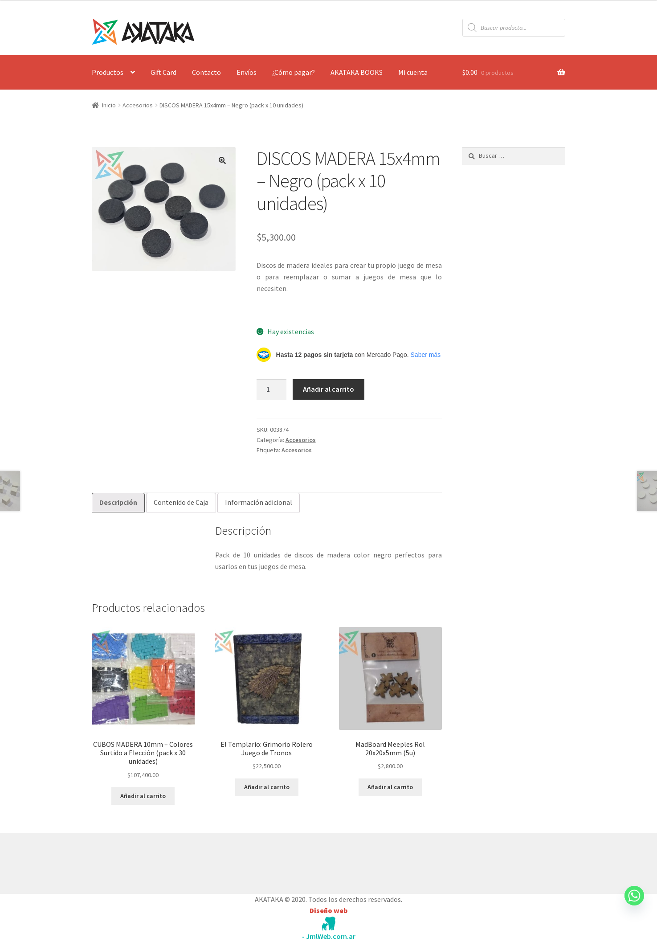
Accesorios (137, 105)
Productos (107, 72)
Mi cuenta (413, 72)
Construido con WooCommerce (139, 860)
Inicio (109, 105)
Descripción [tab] (118, 502)
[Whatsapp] (634, 904)
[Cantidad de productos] (272, 389)
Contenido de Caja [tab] (181, 502)
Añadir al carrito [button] (143, 796)
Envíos (247, 72)
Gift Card (163, 72)
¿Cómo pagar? (293, 72)
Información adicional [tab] (258, 502)
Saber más (426, 354)
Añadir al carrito (328, 389)
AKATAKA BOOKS (357, 72)
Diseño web (328, 910)
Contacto (206, 72)
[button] (222, 160)
